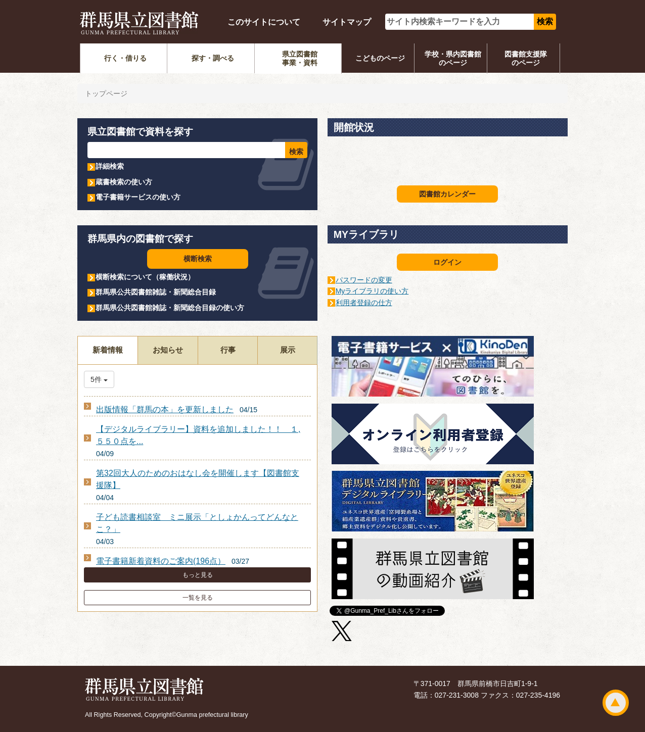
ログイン (447, 262)
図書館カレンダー (447, 194)
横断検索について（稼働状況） (145, 277)
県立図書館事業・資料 (299, 58)
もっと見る (197, 574)
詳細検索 (110, 166)
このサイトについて (263, 22)
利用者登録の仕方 (364, 303)
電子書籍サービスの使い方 (138, 197)
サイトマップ (346, 22)
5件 (99, 379)
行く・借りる (125, 58)
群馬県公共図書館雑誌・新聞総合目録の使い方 (170, 308)
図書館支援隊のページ (525, 58)
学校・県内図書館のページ (453, 58)
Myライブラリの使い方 (372, 291)
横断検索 (197, 259)
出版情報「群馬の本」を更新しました (165, 409)
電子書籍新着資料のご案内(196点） (160, 561)
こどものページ (380, 58)
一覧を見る (197, 597)
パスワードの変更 (364, 280)
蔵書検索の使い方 (124, 182)
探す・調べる (213, 58)
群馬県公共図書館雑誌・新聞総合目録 (156, 292)
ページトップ (616, 703)
